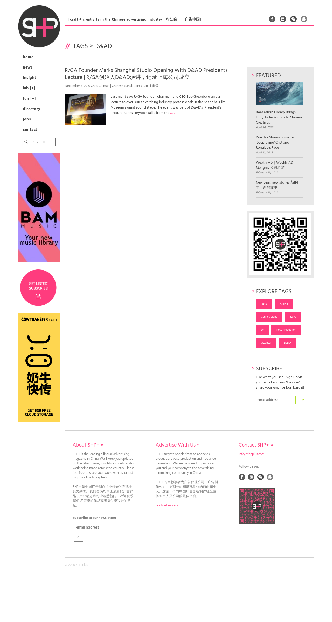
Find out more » (167, 505)
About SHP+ (88, 445)
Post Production (286, 330)
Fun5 (264, 304)
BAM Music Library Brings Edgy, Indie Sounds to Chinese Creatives (279, 103)
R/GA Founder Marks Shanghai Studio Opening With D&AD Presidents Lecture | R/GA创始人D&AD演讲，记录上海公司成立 (146, 74)
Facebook (272, 19)
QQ (304, 19)
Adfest (284, 304)
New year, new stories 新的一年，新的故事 (278, 185)
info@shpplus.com (252, 454)
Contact (30, 130)
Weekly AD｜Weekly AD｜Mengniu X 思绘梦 (276, 165)
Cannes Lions (269, 317)
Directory (31, 109)
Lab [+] (29, 88)
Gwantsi (266, 343)
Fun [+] (29, 99)
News (28, 67)
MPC (293, 317)
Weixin (293, 19)
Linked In (283, 19)
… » (172, 113)
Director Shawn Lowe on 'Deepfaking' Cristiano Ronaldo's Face (275, 143)
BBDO (287, 343)
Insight (29, 78)
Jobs (27, 119)
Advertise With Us (178, 445)
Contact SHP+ (256, 445)
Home (28, 57)
